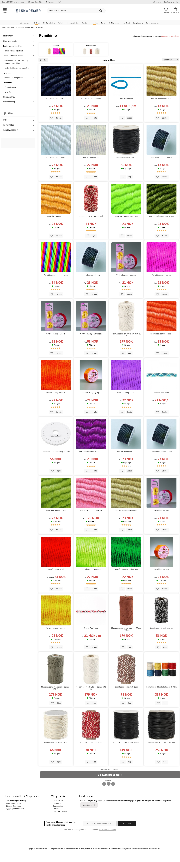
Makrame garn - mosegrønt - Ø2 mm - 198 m (55, 694)
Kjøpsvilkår (57, 809)
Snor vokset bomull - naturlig (126, 516)
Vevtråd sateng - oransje (55, 398)
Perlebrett (126, 23)
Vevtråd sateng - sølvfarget (91, 339)
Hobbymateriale (49, 23)
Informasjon (157, 2)
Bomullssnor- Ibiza (161, 398)
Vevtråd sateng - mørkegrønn (126, 575)
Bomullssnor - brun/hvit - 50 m (126, 693)
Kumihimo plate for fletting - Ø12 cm (56, 457)
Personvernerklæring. (107, 835)
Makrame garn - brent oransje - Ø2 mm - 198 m (126, 635)
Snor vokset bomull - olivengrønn (161, 222)
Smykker (95, 23)
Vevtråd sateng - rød (56, 575)
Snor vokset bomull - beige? (161, 104)
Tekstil (60, 23)
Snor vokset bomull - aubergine (91, 457)
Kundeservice (58, 806)
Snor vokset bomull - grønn (55, 516)
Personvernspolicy (60, 817)
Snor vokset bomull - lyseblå (161, 163)
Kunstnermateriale (152, 23)
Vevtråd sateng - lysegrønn (90, 575)
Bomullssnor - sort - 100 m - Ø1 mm (126, 748)
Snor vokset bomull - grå (91, 281)
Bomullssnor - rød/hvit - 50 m (91, 748)
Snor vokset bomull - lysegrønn (126, 222)
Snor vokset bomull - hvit (55, 163)
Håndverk (36, 23)
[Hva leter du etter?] (76, 10)
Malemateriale (24, 23)
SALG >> (61, 2)
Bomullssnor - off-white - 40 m (55, 748)
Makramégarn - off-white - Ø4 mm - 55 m (126, 340)
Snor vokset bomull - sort (55, 104)
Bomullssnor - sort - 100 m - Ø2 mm (161, 748)
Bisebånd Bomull (126, 104)
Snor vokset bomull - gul (55, 222)
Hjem (4, 27)
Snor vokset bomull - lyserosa (91, 516)
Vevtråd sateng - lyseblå (55, 339)
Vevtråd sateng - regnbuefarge (56, 281)
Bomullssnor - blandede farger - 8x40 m (161, 693)
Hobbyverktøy (114, 23)
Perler (103, 23)
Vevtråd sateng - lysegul (55, 634)
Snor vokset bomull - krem (162, 457)
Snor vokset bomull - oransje (162, 339)
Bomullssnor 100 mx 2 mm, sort (161, 634)
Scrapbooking (138, 23)
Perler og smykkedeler (170, 36)
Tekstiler (85, 23)
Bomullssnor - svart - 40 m (126, 163)
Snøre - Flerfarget (91, 634)
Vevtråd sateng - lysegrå (90, 398)
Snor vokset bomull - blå (126, 457)
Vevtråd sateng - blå (161, 575)
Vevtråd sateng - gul (161, 516)
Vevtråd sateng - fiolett (126, 398)
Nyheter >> (50, 2)
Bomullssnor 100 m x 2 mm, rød (91, 222)
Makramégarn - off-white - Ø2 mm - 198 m (91, 694)
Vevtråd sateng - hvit (91, 163)
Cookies (56, 814)
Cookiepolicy (58, 812)
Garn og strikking (72, 23)
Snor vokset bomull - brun (91, 104)
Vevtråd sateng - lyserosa (126, 281)
